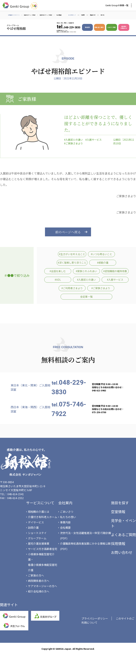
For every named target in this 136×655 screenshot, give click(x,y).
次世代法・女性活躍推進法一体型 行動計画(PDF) (85, 535)
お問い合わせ (121, 552)
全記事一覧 (86, 296)
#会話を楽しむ (58, 271)
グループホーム (37, 538)
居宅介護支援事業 (38, 543)
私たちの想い (68, 517)
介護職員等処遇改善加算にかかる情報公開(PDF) (85, 546)
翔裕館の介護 (92, 15)
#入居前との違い (73, 139)
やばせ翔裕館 (58, 15)
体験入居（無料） (99, 27)
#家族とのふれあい (86, 271)
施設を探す (120, 502)
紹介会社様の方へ (38, 591)
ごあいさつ (66, 511)
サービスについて (40, 502)
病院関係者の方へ (38, 581)
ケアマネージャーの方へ (42, 586)
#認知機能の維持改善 (115, 271)
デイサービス (36, 522)
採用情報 (118, 543)
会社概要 (65, 527)
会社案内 (65, 502)
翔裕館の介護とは (38, 511)
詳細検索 (83, 15)
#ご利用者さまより (72, 288)
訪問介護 (33, 527)
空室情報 (118, 511)
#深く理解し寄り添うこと (72, 262)
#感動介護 (102, 262)
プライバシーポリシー (94, 618)
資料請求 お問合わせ (124, 27)
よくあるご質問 (123, 534)
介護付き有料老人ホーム (42, 517)
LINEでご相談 (111, 27)
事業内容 (65, 522)
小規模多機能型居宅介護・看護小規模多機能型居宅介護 (42, 562)
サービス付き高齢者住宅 (42, 549)
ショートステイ (37, 533)
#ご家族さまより (73, 143)
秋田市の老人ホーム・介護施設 (46, 15)
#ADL (58, 279)
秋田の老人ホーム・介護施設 (30, 15)
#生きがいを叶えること (72, 254)
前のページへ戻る (68, 232)
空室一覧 (102, 15)
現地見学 (87, 27)
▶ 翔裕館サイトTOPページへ (14, 15)
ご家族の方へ (36, 575)
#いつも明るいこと (101, 254)
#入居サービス (93, 139)
